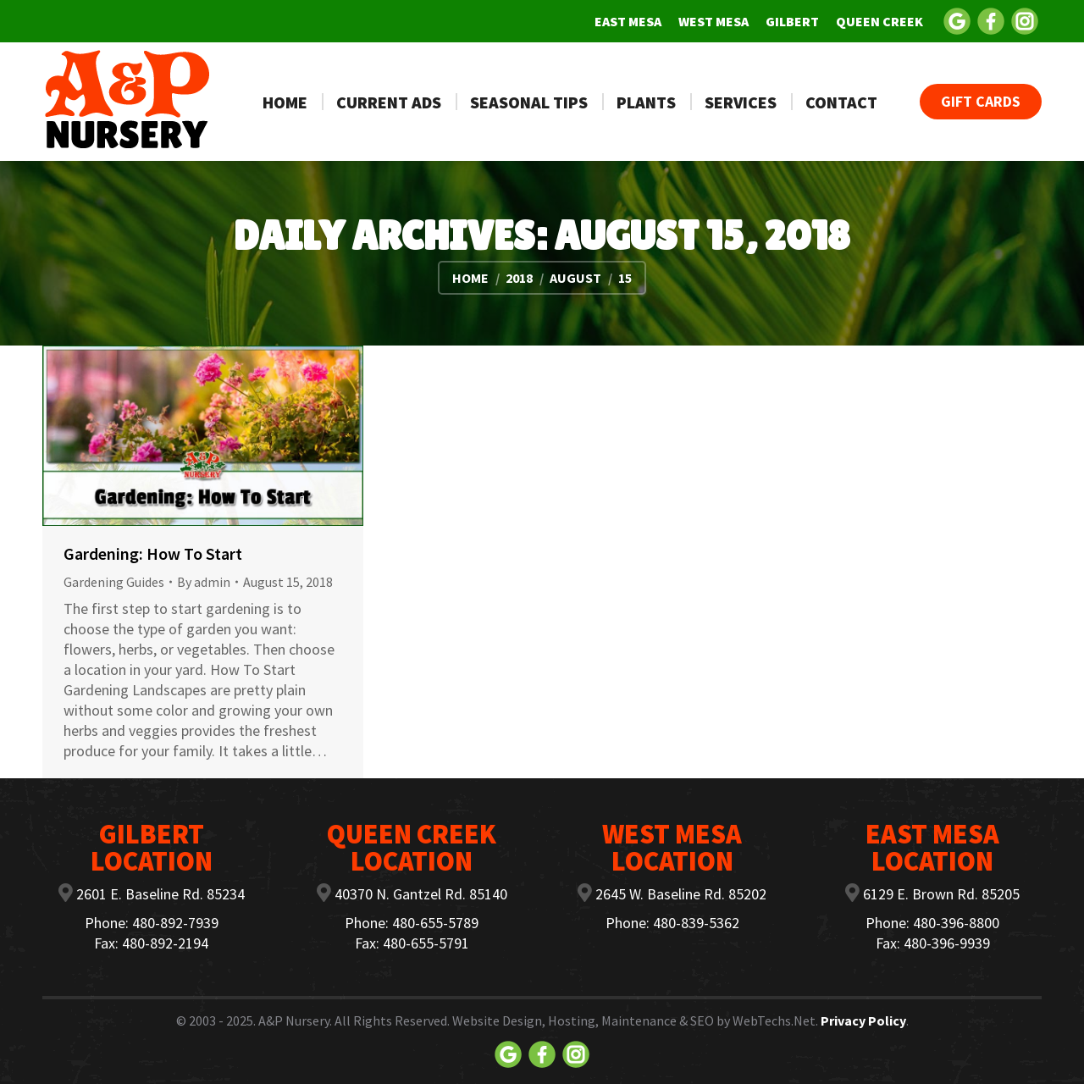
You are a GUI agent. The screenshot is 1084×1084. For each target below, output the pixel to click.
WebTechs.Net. (775, 1020)
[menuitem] (628, 21)
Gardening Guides (114, 581)
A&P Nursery (293, 1020)
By (203, 581)
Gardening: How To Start (153, 553)
